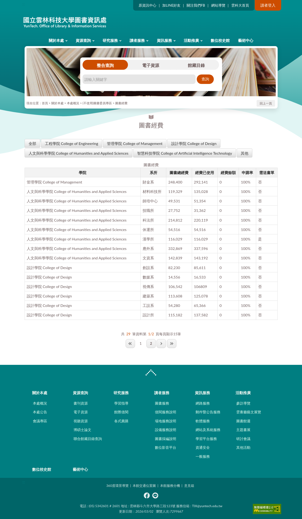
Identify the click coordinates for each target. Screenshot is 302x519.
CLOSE (151, 373)
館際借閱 (121, 412)
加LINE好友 (171, 5)
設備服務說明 (165, 429)
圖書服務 (162, 403)
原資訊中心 (147, 5)
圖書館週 (243, 421)
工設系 (148, 305)
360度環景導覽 (117, 486)
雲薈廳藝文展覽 (248, 412)
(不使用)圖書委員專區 (97, 103)
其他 (244, 153)
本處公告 (40, 412)
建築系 (148, 296)
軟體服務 (203, 421)
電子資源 (150, 65)
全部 (32, 143)
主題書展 (243, 429)
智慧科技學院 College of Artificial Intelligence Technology (184, 153)
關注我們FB (196, 5)
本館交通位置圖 (144, 486)
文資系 (148, 258)
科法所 (148, 220)
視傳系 (148, 286)
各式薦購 (121, 421)
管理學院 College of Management (134, 143)
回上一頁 (266, 103)
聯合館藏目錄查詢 (88, 438)
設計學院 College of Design (193, 143)
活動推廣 (191, 40)
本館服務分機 (170, 486)
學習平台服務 (206, 438)
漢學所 (148, 239)
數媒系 (148, 277)
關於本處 (56, 40)
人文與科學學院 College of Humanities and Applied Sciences (79, 153)
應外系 (148, 248)
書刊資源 (81, 403)
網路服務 (203, 403)
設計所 (148, 315)
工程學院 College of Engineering (71, 143)
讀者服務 (137, 40)
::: (23, 4)
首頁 (45, 103)
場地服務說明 (165, 421)
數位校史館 (220, 40)
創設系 (148, 267)
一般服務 (203, 456)
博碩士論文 (82, 429)
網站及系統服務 (208, 429)
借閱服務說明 (165, 412)
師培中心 (150, 201)
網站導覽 (218, 5)
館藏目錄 (196, 65)
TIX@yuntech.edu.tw (207, 506)
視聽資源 (81, 421)
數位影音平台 (165, 447)
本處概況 (73, 103)
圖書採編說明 (165, 438)
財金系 (148, 182)
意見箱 (189, 486)
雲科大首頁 (240, 5)
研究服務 (110, 40)
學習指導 (121, 403)
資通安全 (203, 447)
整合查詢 (105, 65)
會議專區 (40, 421)
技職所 (148, 210)
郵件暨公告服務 (208, 412)
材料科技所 (152, 191)
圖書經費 (121, 103)
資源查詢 (83, 40)
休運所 (148, 229)
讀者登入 (268, 5)
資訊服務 (164, 40)
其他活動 (243, 447)
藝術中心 (245, 40)
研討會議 (243, 438)
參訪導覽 (243, 403)
